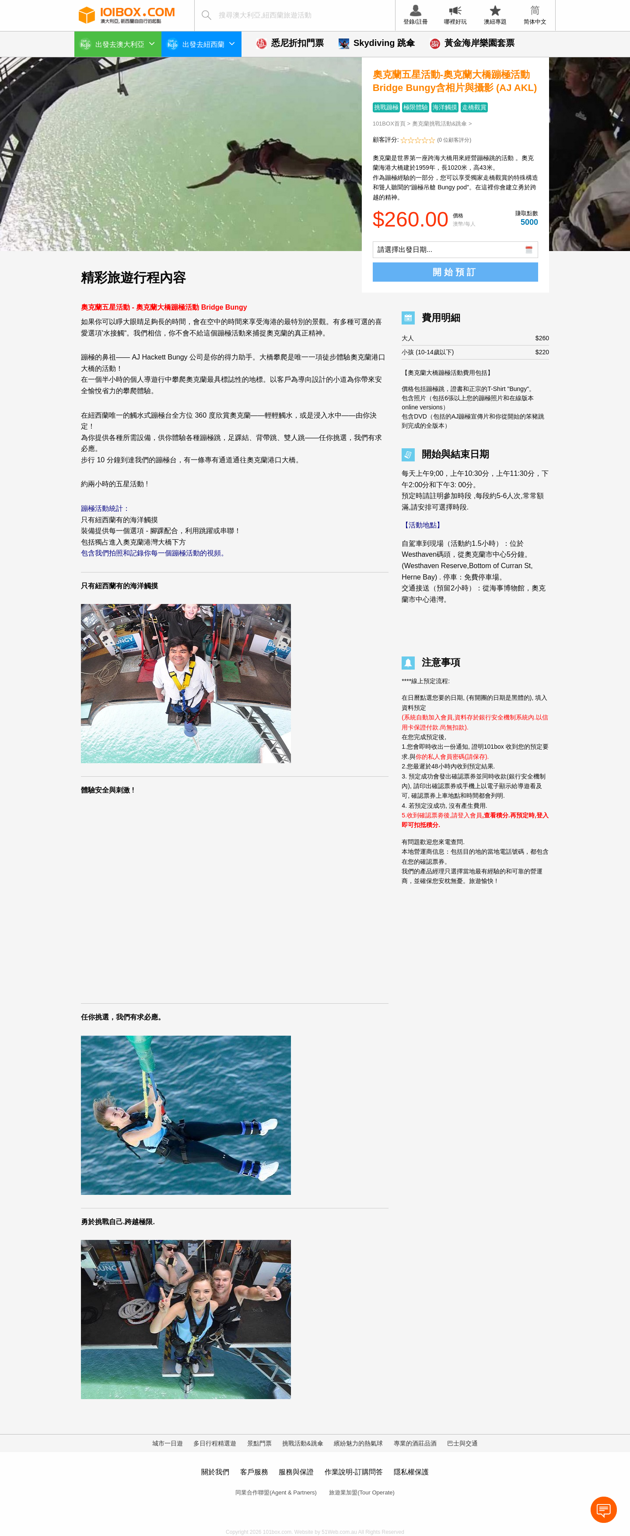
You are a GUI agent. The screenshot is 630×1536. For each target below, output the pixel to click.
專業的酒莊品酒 (415, 1443)
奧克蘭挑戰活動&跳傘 (439, 123)
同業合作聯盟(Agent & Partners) (276, 1492)
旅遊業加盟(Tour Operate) (362, 1492)
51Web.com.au (339, 1532)
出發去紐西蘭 (208, 43)
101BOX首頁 (389, 123)
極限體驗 (415, 107)
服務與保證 (296, 1472)
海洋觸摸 (445, 107)
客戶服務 (254, 1472)
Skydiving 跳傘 (377, 43)
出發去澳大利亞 (125, 43)
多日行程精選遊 (214, 1443)
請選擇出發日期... (405, 249)
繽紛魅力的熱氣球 (358, 1443)
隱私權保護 (411, 1472)
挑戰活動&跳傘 (302, 1443)
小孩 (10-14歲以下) (475, 352)
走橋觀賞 (474, 107)
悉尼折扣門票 (290, 43)
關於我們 (215, 1472)
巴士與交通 (462, 1443)
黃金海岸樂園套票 (472, 43)
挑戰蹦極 (386, 107)
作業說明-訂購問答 (354, 1472)
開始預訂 (455, 272)
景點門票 (259, 1443)
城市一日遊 (167, 1443)
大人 (475, 338)
